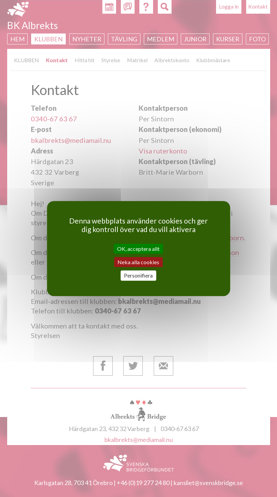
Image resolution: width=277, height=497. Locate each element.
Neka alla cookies (138, 262)
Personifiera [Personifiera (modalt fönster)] (138, 275)
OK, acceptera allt (138, 248)
